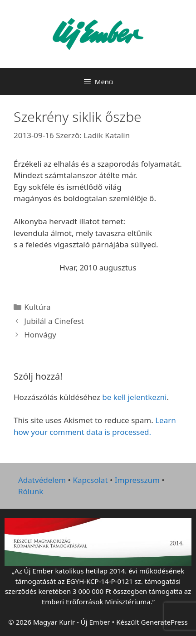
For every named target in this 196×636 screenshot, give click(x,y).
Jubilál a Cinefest (54, 321)
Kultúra (37, 307)
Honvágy (40, 334)
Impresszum (137, 480)
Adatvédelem (42, 480)
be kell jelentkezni (134, 397)
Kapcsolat (90, 480)
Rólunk (30, 491)
